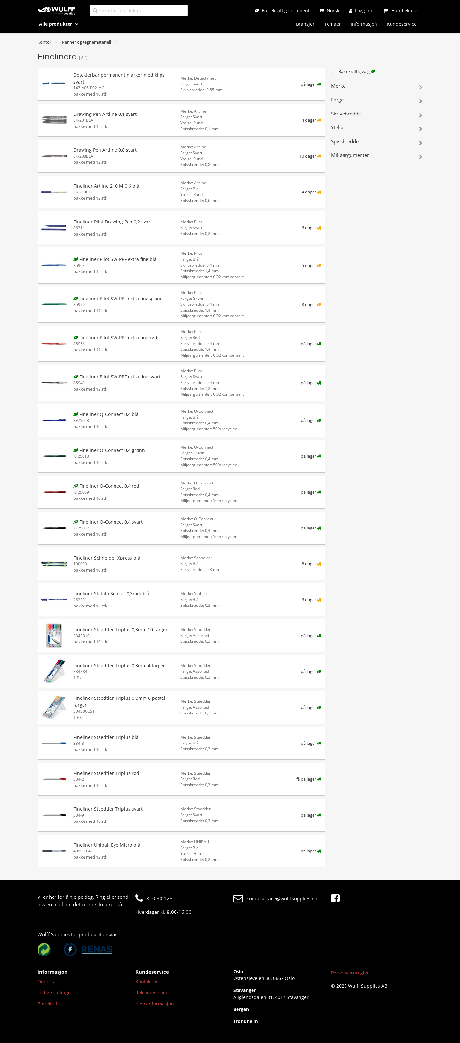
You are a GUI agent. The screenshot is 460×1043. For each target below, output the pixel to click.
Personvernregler (350, 973)
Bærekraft (48, 1004)
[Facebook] (337, 898)
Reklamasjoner (151, 992)
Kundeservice (402, 24)
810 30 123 (154, 898)
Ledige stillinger (55, 992)
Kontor (44, 42)
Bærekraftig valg (353, 71)
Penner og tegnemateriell (86, 42)
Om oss (46, 981)
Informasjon (364, 24)
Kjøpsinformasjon (154, 1004)
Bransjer (305, 24)
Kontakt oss (148, 981)
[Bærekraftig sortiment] (282, 10)
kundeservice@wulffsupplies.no (275, 898)
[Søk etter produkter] (139, 10)
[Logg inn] (361, 10)
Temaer (332, 24)
